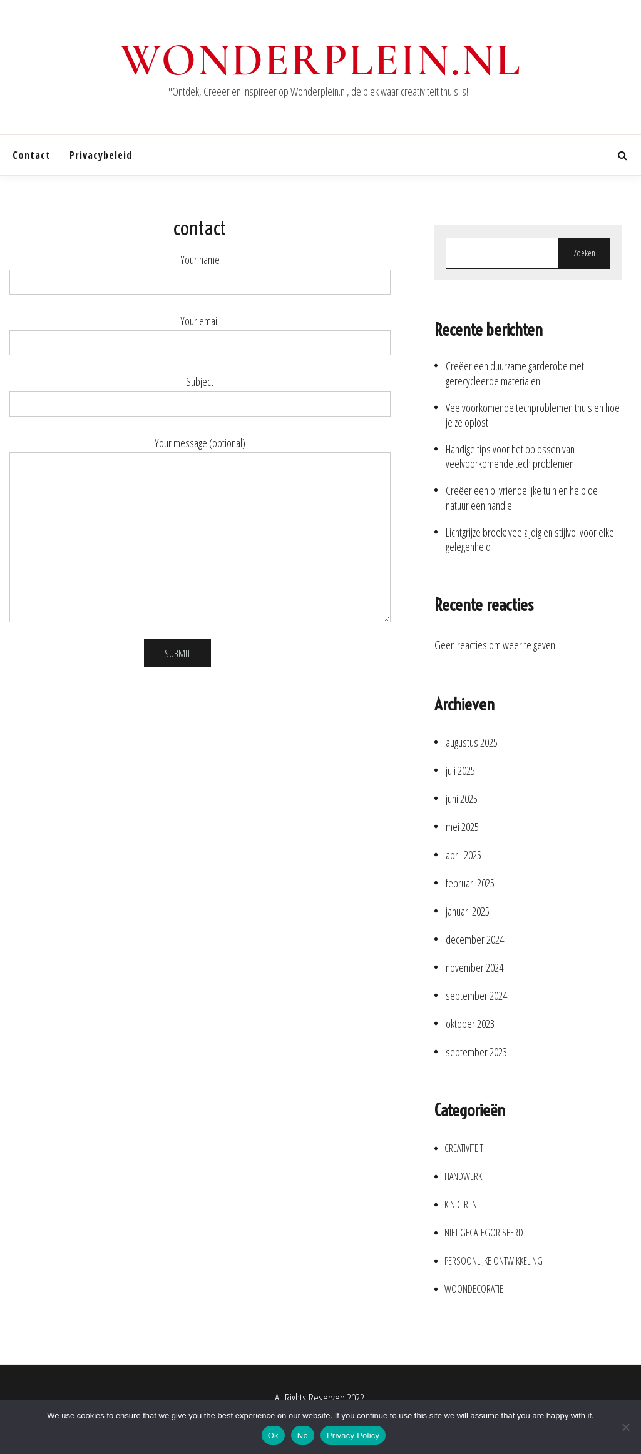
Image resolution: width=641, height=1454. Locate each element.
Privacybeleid (100, 155)
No (302, 1435)
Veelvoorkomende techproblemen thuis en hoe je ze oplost (533, 415)
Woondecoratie (473, 1289)
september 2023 (476, 1052)
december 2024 (475, 939)
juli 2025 (460, 771)
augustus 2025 (472, 742)
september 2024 (476, 996)
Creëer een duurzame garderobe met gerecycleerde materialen (515, 373)
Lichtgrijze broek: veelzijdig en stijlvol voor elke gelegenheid (530, 539)
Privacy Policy (353, 1435)
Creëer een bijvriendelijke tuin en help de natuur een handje (522, 497)
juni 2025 (462, 799)
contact (32, 155)
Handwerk (463, 1176)
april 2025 (463, 855)
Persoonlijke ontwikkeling (493, 1261)
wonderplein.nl (320, 60)
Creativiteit (463, 1148)
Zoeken (584, 253)
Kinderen (460, 1204)
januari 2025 (468, 911)
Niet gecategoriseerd (483, 1232)
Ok (273, 1435)
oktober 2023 (470, 1024)
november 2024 (474, 968)
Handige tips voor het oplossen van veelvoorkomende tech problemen (510, 456)
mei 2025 (462, 827)
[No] (625, 1427)
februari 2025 (470, 883)
